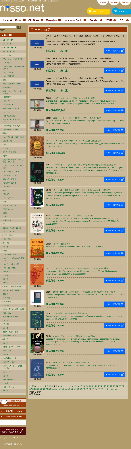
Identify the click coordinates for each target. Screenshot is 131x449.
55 (99, 389)
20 (90, 386)
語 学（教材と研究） (10, 152)
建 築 (5, 213)
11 (63, 386)
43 (63, 389)
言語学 (5, 148)
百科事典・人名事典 (11, 126)
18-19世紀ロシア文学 (11, 172)
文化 (5, 224)
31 (123, 386)
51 (87, 389)
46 (72, 389)
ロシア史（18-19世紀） (11, 264)
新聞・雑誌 (7, 87)
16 (78, 386)
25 (105, 386)
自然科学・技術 (9, 358)
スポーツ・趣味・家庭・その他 (13, 367)
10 (60, 386)
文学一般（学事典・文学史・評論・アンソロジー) (13, 161)
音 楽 (5, 217)
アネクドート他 (9, 232)
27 (111, 386)
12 (66, 386)
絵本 (5, 190)
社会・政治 (7, 313)
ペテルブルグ (8, 105)
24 (102, 386)
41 (57, 389)
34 (36, 389)
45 (69, 389)
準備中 (5, 391)
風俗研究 (6, 298)
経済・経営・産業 (10, 332)
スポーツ (6, 372)
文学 (5, 156)
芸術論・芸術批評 (9, 205)
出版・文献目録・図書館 (12, 84)
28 (114, 386)
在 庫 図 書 (9, 51)
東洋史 (5, 279)
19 (87, 386)
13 (69, 386)
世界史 (5, 283)
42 (60, 389)
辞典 (5, 133)
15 (75, 386)
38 (48, 389)
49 (81, 389)
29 (117, 386)
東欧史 (5, 271)
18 (84, 386)
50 (84, 389)
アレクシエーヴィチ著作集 (13, 59)
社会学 (5, 354)
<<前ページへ (36, 386)
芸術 (5, 201)
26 (108, 386)
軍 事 (5, 320)
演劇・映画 (7, 220)
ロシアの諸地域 (9, 116)
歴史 (5, 250)
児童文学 (6, 187)
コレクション (9, 387)
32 (30, 389)
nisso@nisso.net (52, 1)
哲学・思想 (8, 235)
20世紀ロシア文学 (9, 175)
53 (93, 389)
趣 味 (5, 376)
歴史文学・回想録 (9, 179)
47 (75, 389)
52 (90, 389)
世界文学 (6, 194)
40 (54, 389)
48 (78, 389)
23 (99, 386)
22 (96, 386)
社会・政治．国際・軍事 (13, 309)
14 (72, 386)
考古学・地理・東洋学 (11, 290)
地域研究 (7, 97)
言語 (5, 144)
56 (102, 389)
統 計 (6, 339)
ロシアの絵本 (8, 72)
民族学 (5, 294)
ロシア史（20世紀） (10, 268)
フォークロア (8, 198)
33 (33, 389)
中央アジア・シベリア (11, 108)
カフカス (6, 112)
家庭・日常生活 (9, 379)
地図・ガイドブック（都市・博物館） (13, 92)
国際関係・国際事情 (10, 317)
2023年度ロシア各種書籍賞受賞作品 (14, 67)
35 (39, 389)
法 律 (6, 324)
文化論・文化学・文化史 (12, 228)
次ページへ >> (110, 389)
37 (45, 389)
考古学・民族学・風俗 (12, 286)
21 (93, 386)
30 (120, 386)
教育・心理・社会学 (11, 347)
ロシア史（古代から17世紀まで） (13, 259)
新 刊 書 (7, 44)
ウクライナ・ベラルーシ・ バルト (13, 121)
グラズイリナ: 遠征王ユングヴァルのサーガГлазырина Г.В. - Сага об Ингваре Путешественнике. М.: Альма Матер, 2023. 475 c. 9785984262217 (82, 365)
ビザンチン (7, 275)
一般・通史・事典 (9, 254)
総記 (5, 80)
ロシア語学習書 (9, 76)
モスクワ (6, 101)
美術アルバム (8, 209)
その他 (5, 383)
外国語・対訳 (8, 141)
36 (42, 389)
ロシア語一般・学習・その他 (13, 137)
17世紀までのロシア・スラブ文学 (13, 167)
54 (96, 389)
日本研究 (7, 301)
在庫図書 (6, 63)
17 (81, 386)
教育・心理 (7, 351)
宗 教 (6, 243)
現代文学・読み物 (9, 183)
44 (66, 389)
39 (51, 389)
